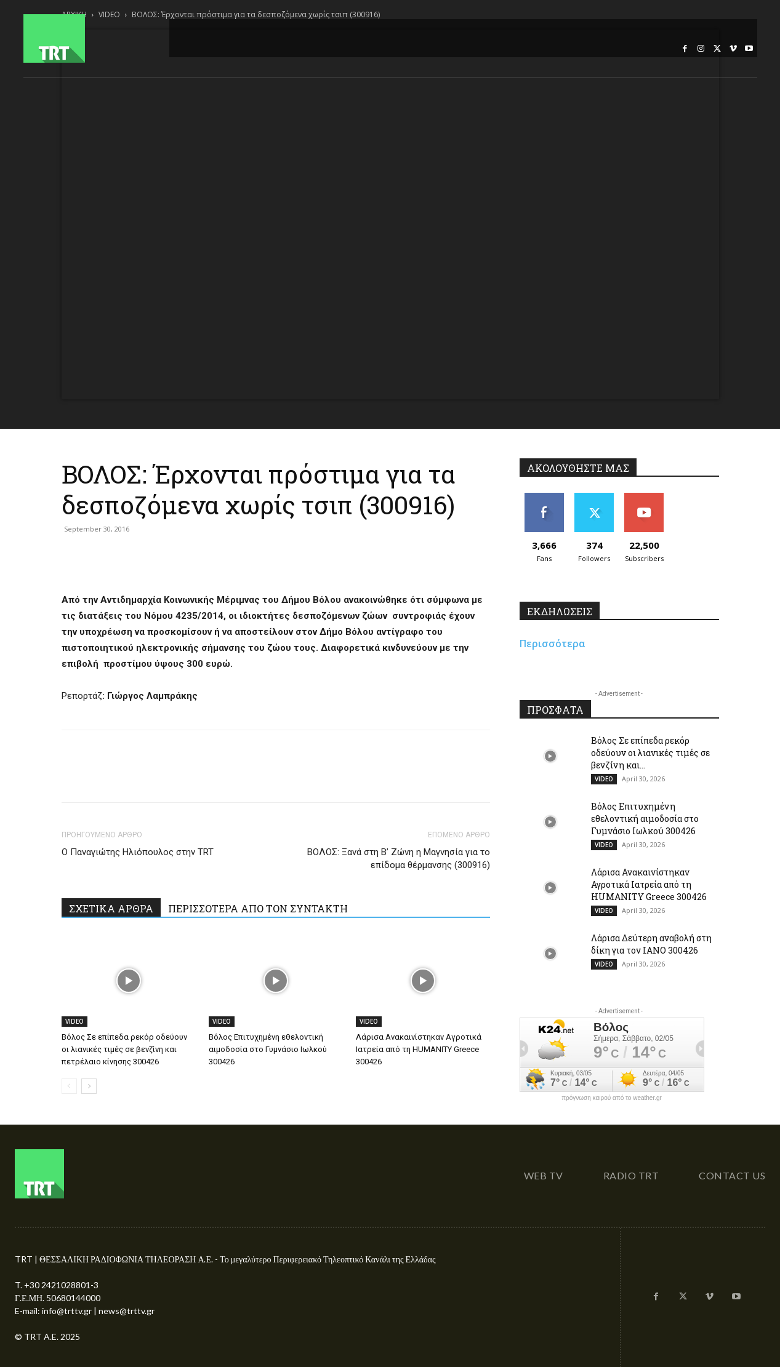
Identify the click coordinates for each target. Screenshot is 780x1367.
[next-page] (89, 1086)
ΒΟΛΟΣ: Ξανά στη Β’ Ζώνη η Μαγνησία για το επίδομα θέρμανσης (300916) (398, 859)
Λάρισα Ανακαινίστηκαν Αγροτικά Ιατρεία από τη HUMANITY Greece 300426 (418, 1049)
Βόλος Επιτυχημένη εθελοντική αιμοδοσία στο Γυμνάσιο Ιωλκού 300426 (268, 1049)
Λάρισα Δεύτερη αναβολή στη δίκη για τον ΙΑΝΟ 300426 (651, 944)
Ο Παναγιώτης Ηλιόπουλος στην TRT (138, 852)
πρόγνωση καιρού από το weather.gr (611, 1098)
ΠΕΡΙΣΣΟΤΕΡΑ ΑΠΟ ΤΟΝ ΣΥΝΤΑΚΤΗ (258, 908)
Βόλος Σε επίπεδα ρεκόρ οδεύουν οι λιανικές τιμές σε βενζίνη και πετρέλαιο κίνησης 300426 (124, 1049)
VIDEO (74, 1021)
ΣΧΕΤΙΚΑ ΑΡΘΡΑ (111, 908)
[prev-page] (69, 1086)
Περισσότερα (552, 643)
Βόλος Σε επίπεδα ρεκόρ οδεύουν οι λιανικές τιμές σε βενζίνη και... (650, 753)
